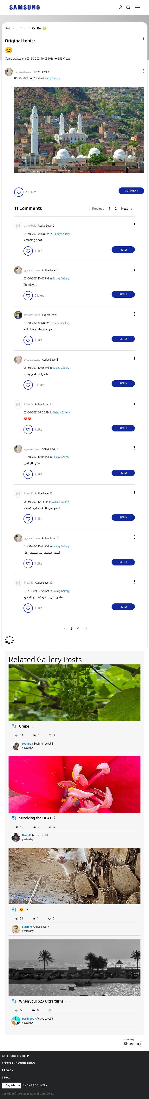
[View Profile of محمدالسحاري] (23, 72)
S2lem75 (27, 927)
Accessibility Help (15, 1056)
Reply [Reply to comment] (123, 249)
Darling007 (29, 1018)
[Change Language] (11, 1086)
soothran (27, 743)
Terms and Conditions (18, 1063)
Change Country (35, 1085)
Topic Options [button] (137, 38)
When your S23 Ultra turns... (42, 1001)
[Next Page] (127, 209)
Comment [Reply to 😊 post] (131, 190)
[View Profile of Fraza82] (28, 404)
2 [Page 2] (116, 209)
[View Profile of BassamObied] (32, 315)
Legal (6, 1077)
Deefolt (26, 835)
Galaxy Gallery (51, 78)
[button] (137, 71)
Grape (24, 726)
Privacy (7, 1070)
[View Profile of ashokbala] (30, 225)
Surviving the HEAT (35, 818)
